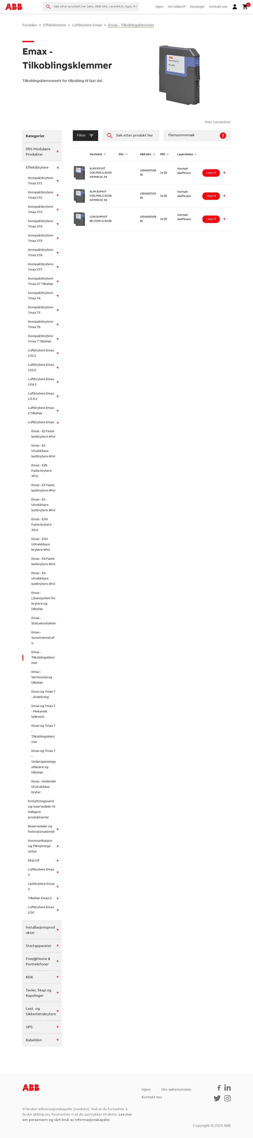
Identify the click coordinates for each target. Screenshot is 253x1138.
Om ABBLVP (177, 7)
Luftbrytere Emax (87, 25)
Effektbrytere (54, 25)
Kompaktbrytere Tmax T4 (40, 296)
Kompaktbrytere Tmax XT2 (40, 195)
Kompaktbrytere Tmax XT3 (40, 209)
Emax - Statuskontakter (43, 621)
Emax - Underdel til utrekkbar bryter (43, 787)
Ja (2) (163, 173)
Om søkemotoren (176, 1090)
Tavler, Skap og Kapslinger (38, 993)
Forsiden (29, 25)
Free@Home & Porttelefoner (38, 961)
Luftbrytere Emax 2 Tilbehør (41, 411)
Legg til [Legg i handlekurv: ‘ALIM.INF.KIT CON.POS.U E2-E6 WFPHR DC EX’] (211, 173)
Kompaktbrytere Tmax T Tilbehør (40, 339)
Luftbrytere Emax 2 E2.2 (41, 367)
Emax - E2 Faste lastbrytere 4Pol (43, 434)
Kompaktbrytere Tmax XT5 (40, 238)
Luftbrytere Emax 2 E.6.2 (41, 396)
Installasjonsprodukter (40, 930)
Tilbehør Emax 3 (40, 898)
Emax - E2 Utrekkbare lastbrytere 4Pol (43, 451)
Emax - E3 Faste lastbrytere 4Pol (43, 488)
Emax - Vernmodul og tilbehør (41, 678)
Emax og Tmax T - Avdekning (43, 694)
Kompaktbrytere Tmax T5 (40, 310)
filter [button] (85, 135)
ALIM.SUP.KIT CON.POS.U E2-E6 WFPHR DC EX (101, 196)
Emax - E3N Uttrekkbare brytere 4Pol (40, 545)
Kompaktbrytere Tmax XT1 (40, 181)
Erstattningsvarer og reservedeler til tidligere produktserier (41, 809)
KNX (29, 977)
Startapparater (38, 946)
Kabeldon (34, 1040)
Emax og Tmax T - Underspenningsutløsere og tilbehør (43, 762)
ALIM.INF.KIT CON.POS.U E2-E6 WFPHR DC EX (101, 172)
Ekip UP (33, 860)
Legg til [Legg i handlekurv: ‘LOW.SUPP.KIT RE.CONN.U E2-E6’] (211, 219)
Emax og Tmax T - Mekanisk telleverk (43, 712)
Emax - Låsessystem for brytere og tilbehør (43, 601)
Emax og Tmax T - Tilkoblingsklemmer (43, 734)
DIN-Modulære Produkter (38, 151)
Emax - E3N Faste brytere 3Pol (41, 525)
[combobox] (91, 6)
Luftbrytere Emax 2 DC (41, 910)
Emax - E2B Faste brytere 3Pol (41, 471)
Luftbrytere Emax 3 (41, 872)
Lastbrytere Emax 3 (41, 887)
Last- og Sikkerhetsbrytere (41, 1011)
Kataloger (197, 7)
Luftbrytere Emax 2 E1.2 (41, 353)
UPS (29, 1027)
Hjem (159, 7)
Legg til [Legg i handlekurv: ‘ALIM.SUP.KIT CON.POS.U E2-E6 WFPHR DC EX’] (211, 196)
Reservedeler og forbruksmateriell (41, 829)
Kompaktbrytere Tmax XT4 (40, 224)
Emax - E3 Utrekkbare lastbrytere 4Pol (43, 505)
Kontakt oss (218, 7)
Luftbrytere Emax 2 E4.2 (41, 382)
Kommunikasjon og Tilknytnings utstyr (40, 846)
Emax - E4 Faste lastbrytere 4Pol (43, 561)
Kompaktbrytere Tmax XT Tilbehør (41, 281)
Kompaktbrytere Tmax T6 (40, 324)
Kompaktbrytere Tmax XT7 (40, 267)
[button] (224, 173)
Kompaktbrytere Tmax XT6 (40, 253)
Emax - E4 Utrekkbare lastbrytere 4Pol (43, 579)
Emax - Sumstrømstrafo (42, 638)
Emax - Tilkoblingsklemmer (43, 658)
